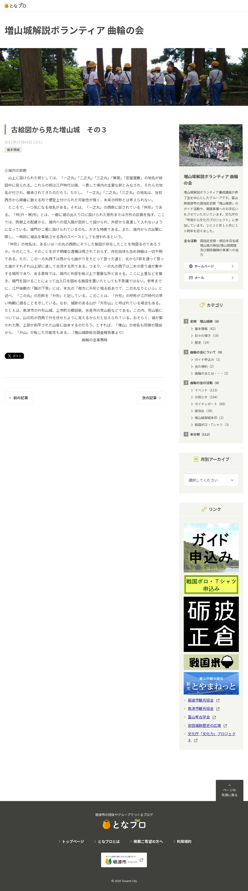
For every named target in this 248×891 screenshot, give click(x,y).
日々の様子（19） (208, 335)
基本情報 (13, 149)
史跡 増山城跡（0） (205, 321)
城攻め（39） (204, 410)
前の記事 (20, 397)
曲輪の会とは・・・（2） (212, 373)
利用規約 (184, 841)
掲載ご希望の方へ (148, 841)
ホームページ (204, 266)
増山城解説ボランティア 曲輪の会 (74, 30)
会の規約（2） (205, 366)
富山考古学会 (199, 717)
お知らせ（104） (207, 397)
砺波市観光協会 (201, 700)
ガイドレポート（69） (211, 404)
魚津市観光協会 (201, 708)
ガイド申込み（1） (208, 359)
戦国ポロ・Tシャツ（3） (213, 424)
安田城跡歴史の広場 (204, 725)
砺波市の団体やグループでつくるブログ (124, 820)
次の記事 (149, 397)
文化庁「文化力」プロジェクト (212, 737)
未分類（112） (201, 434)
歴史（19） (203, 342)
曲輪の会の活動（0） (205, 382)
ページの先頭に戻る (230, 792)
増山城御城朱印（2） (210, 417)
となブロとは (109, 841)
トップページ (73, 841)
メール (199, 277)
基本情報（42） (206, 328)
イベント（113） (207, 390)
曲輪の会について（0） (207, 352)
